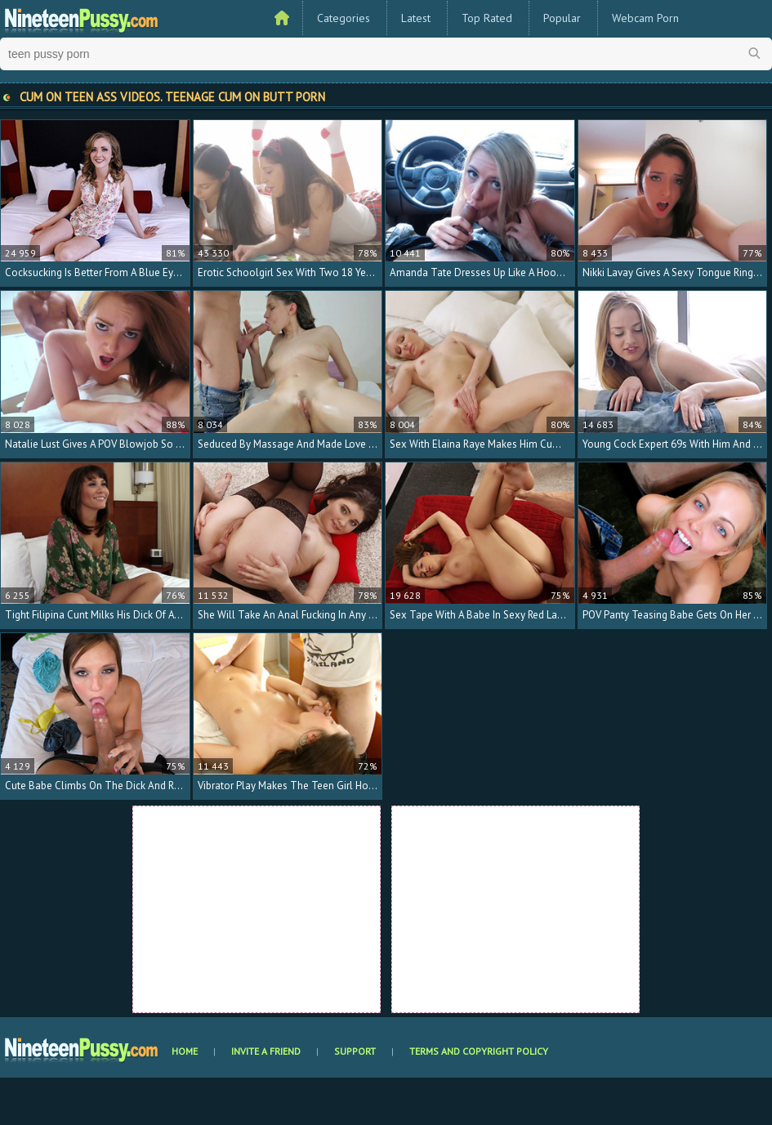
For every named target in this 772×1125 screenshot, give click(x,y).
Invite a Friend (266, 1051)
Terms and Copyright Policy (478, 1051)
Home (185, 1051)
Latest (416, 18)
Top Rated (487, 18)
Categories (343, 18)
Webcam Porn (645, 18)
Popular (562, 18)
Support (355, 1051)
